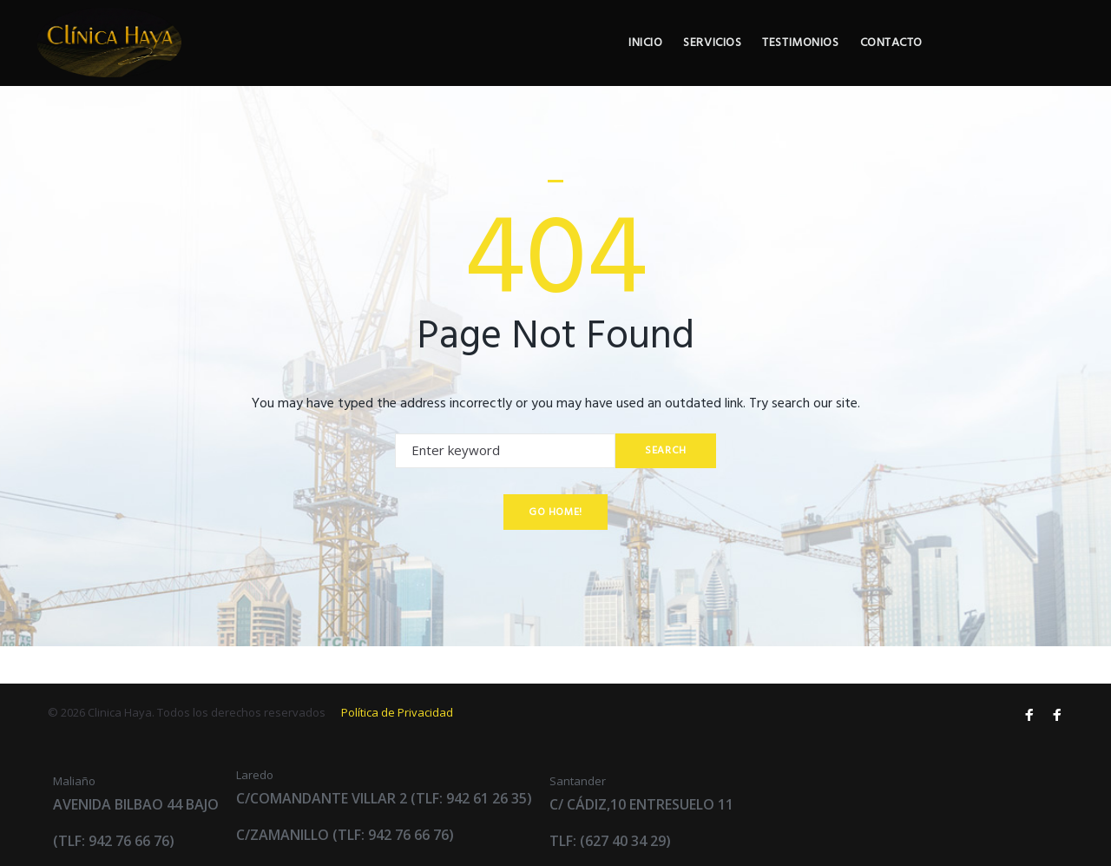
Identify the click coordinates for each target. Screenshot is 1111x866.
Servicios (836, 62)
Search (664, 487)
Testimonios (927, 62)
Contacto (1020, 62)
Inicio (767, 62)
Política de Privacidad (397, 712)
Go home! (555, 549)
